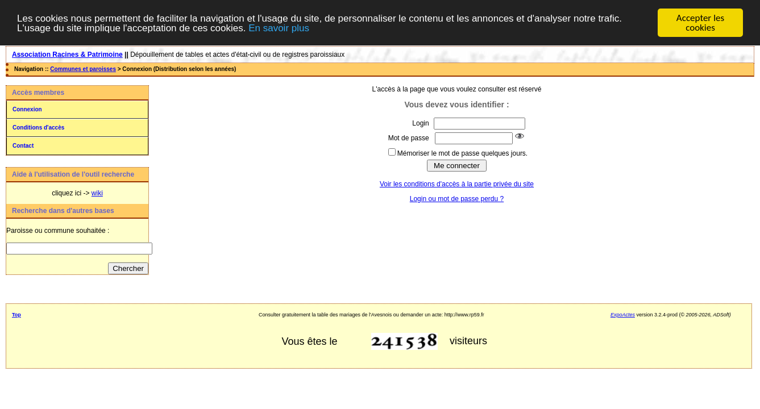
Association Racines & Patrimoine (67, 55)
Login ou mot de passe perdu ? (457, 199)
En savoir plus (278, 28)
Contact (23, 146)
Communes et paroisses (83, 69)
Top (16, 315)
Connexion (27, 109)
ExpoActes (623, 315)
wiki (97, 193)
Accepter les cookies (700, 23)
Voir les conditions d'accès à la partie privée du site (457, 184)
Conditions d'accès (38, 127)
